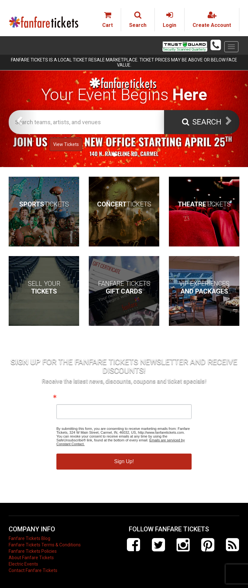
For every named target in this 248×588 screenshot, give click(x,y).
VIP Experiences (204, 287)
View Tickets (66, 144)
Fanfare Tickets (124, 287)
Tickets (44, 204)
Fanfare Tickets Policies (33, 551)
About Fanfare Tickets (31, 557)
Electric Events (23, 564)
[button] (18, 118)
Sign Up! (124, 461)
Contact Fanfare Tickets (33, 570)
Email (63, 397)
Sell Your (44, 287)
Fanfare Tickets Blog (29, 538)
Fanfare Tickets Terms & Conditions (45, 544)
